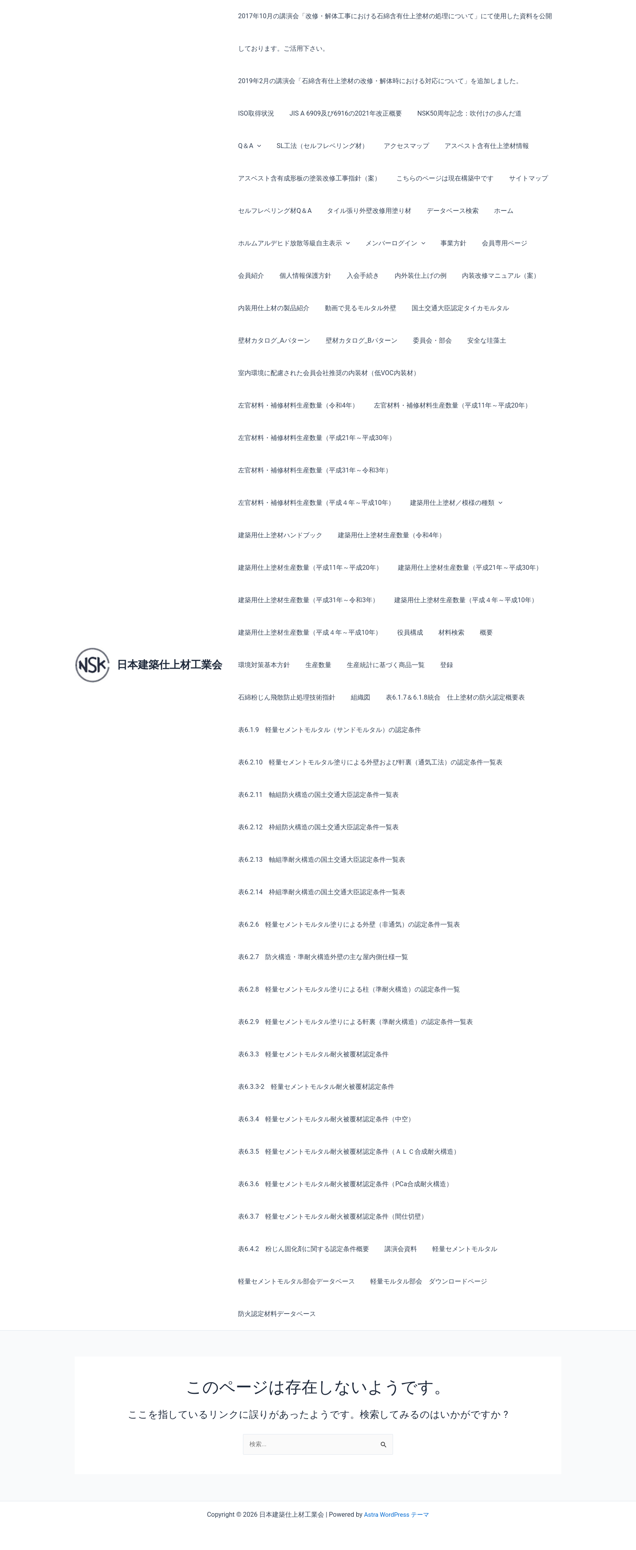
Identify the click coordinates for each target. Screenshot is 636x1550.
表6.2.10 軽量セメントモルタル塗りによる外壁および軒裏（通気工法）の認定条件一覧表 (369, 762)
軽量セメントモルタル (458, 1249)
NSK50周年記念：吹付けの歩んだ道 (463, 113)
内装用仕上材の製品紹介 (272, 308)
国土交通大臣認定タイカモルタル (454, 308)
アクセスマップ (364, 146)
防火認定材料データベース (276, 1314)
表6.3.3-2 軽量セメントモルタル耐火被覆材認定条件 (315, 1087)
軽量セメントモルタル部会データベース (295, 1281)
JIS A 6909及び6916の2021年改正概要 (342, 113)
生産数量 (250, 665)
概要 (477, 632)
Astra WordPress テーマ (396, 1514)
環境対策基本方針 (523, 632)
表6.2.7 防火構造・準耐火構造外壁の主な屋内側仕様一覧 (322, 957)
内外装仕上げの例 (412, 275)
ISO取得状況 (255, 113)
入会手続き (357, 275)
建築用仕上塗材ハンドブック (279, 535)
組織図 (512, 665)
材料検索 (445, 632)
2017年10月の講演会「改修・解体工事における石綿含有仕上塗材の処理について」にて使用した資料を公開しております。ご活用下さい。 (394, 32)
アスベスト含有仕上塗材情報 (442, 146)
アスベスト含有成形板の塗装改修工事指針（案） (308, 178)
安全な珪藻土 (478, 340)
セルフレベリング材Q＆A (273, 211)
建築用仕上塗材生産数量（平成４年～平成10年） (462, 600)
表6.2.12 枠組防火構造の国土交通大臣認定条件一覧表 (317, 827)
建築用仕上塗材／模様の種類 (452, 503)
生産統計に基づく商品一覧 (315, 665)
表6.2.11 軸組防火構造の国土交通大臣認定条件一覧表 (317, 795)
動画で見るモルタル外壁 (357, 308)
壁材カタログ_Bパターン (358, 340)
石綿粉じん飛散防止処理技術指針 (441, 665)
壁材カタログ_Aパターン (273, 340)
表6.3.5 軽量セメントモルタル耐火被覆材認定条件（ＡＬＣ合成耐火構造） (348, 1151)
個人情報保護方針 (302, 275)
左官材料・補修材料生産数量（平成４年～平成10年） (315, 503)
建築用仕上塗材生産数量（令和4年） (388, 535)
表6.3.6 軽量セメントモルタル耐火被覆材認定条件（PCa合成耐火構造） (344, 1184)
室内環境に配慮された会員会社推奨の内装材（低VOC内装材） (328, 373)
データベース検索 (447, 211)
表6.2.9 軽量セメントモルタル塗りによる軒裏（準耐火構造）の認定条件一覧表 (354, 1022)
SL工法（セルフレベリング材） (283, 146)
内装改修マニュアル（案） (490, 275)
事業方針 (447, 243)
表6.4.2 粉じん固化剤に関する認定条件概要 (302, 1249)
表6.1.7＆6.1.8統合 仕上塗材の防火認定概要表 (306, 697)
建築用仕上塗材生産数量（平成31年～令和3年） (307, 600)
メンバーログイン (392, 243)
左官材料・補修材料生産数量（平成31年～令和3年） (314, 470)
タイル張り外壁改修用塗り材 (365, 211)
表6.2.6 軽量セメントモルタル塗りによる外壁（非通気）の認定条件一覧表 (348, 924)
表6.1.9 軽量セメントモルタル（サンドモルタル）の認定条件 (328, 730)
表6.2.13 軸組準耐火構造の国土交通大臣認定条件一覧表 (320, 859)
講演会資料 (397, 1249)
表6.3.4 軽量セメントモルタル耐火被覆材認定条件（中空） (325, 1119)
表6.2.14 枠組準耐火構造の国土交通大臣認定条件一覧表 (320, 892)
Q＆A (540, 113)
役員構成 (406, 632)
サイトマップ (522, 178)
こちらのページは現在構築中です (441, 178)
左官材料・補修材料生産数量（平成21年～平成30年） (315, 438)
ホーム (495, 211)
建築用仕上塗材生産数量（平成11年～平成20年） (309, 567)
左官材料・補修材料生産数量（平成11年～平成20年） (315, 405)
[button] (548, 113)
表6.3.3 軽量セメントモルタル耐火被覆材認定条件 (312, 1054)
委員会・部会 (426, 340)
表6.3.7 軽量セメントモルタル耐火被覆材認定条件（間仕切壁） (331, 1216)
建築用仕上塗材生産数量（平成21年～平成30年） (466, 567)
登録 (373, 665)
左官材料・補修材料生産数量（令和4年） (492, 373)
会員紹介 (250, 275)
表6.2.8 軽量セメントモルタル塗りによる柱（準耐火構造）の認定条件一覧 (348, 989)
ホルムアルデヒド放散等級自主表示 (293, 243)
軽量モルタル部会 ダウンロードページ (425, 1281)
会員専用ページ (496, 243)
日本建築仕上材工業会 (169, 665)
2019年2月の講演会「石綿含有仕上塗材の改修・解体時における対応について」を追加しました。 (379, 81)
